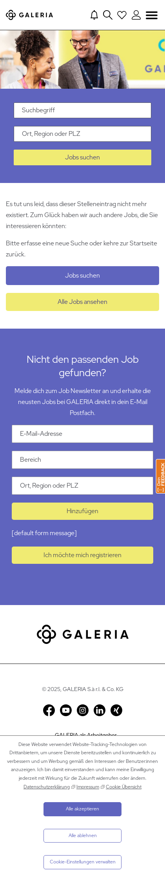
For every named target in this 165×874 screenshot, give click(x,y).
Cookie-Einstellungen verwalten (83, 862)
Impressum (87, 787)
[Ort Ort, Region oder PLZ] (82, 486)
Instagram (83, 710)
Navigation (152, 15)
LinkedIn (99, 710)
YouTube (66, 710)
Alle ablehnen (83, 835)
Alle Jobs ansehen (82, 302)
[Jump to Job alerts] (94, 15)
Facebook (49, 710)
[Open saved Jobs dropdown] (122, 15)
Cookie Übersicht (123, 787)
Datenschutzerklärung (47, 787)
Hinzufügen (82, 511)
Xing (116, 710)
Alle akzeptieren (82, 809)
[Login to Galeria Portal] (136, 15)
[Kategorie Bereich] (82, 460)
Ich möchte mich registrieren (82, 555)
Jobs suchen (82, 157)
